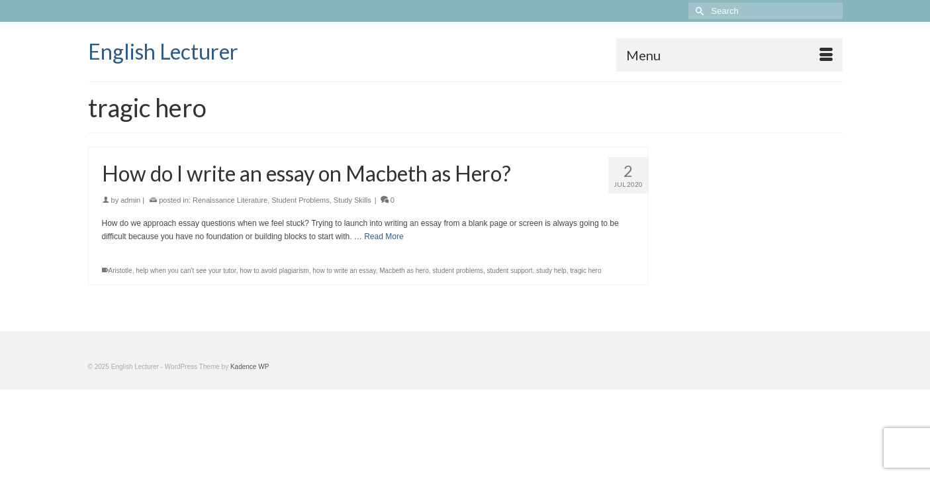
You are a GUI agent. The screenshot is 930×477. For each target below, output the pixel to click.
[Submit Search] (698, 11)
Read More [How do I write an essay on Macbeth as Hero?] (383, 270)
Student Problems (300, 234)
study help (551, 304)
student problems (457, 304)
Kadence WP (249, 400)
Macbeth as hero (404, 304)
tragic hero (585, 304)
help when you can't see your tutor (186, 304)
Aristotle (120, 304)
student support (510, 304)
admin (130, 234)
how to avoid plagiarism (274, 304)
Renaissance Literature (230, 234)
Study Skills (352, 234)
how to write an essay (343, 304)
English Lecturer (163, 51)
